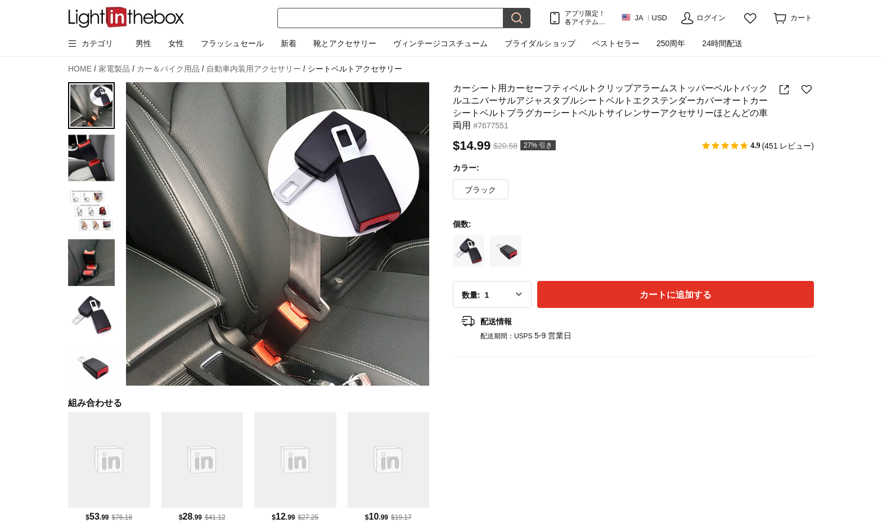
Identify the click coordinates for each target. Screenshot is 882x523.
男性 (143, 43)
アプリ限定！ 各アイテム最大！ (585, 18)
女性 (176, 43)
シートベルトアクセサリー (355, 68)
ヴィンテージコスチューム (440, 43)
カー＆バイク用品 (170, 69)
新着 (288, 43)
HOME (82, 69)
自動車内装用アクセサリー (255, 69)
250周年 (670, 43)
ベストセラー (616, 43)
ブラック (480, 189)
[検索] (390, 18)
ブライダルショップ (540, 43)
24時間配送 (722, 43)
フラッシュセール (232, 43)
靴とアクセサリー (344, 43)
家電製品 (116, 69)
